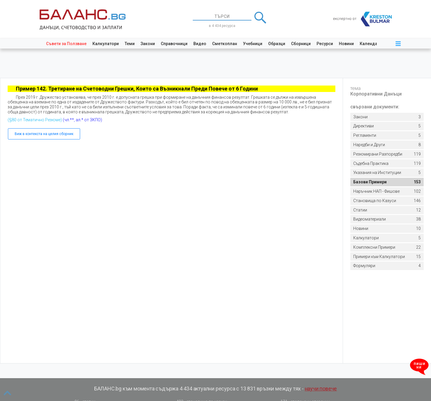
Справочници (174, 43)
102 (387, 191)
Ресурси (325, 43)
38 (387, 219)
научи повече (321, 388)
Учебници (252, 43)
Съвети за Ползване (66, 43)
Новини (346, 43)
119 (387, 154)
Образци (276, 43)
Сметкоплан (224, 43)
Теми (130, 43)
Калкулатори (105, 43)
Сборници (301, 43)
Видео (199, 43)
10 (387, 228)
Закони (148, 43)
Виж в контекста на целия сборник (44, 134)
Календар (370, 43)
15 (387, 256)
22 (387, 247)
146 (387, 200)
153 (387, 182)
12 (387, 210)
